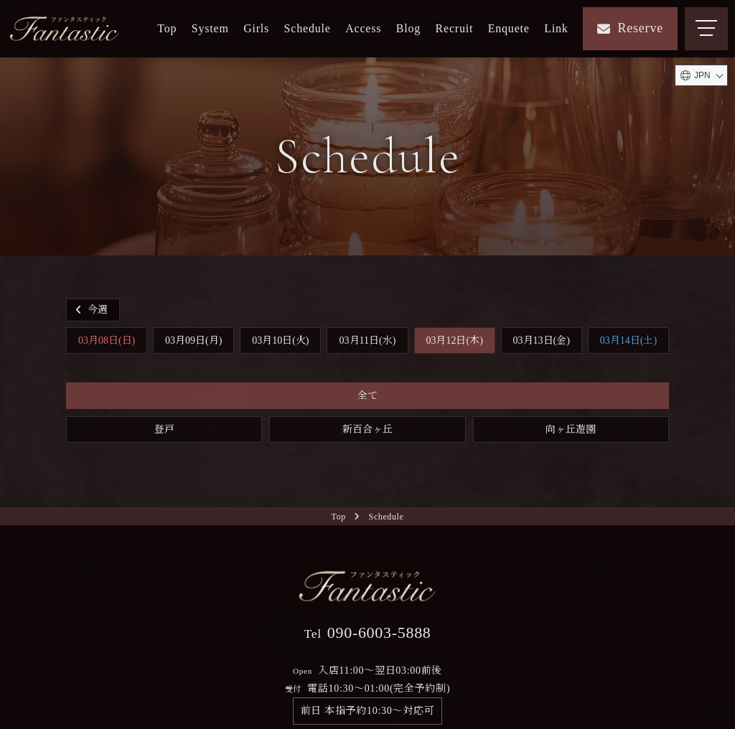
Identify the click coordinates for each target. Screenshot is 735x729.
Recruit (455, 28)
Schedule (307, 28)
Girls (256, 28)
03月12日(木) (454, 340)
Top (167, 28)
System (210, 28)
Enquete (509, 28)
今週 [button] (90, 309)
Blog (408, 28)
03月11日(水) (368, 340)
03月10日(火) (280, 340)
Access (363, 28)
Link (556, 28)
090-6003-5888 (367, 632)
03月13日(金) (541, 340)
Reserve (630, 28)
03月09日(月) (193, 340)
